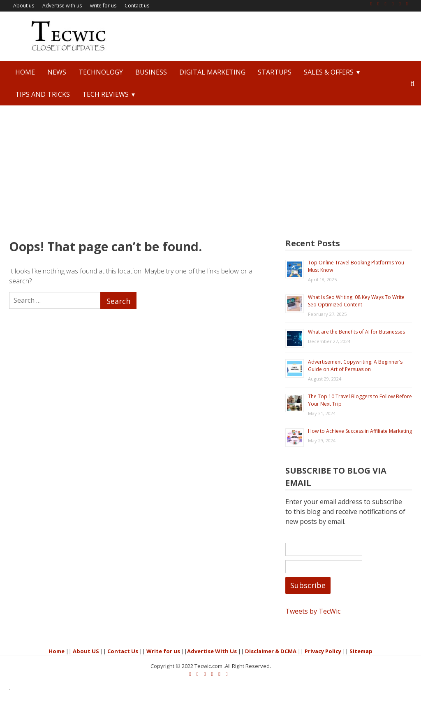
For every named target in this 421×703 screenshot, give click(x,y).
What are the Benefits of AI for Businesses (359, 331)
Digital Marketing (212, 72)
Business (151, 72)
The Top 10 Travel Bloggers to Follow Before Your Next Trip (354, 400)
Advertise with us (62, 5)
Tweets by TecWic (316, 615)
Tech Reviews (105, 94)
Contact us (137, 5)
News (56, 72)
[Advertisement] (210, 167)
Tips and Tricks (42, 94)
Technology (101, 72)
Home (25, 72)
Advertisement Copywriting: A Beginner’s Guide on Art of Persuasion (358, 365)
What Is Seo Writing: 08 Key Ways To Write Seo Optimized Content (359, 301)
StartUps (274, 72)
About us (23, 5)
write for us (103, 5)
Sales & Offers (329, 72)
